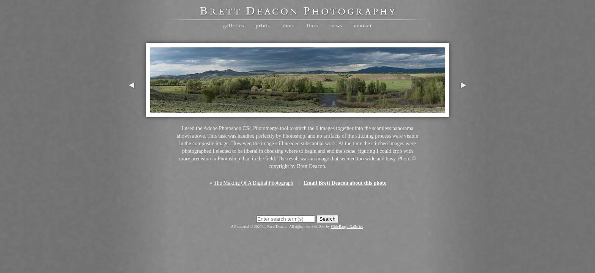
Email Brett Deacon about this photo (345, 183)
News (337, 25)
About (288, 25)
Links (313, 25)
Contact (363, 25)
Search (327, 219)
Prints (263, 25)
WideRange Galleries (347, 226)
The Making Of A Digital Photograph (253, 183)
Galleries (233, 25)
